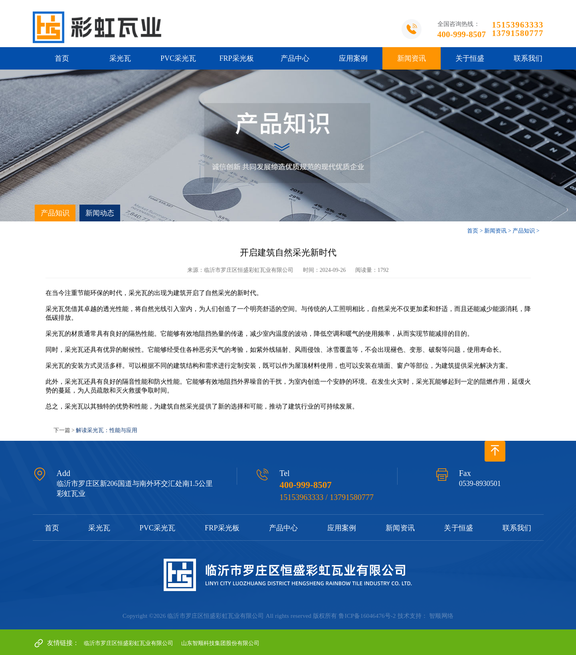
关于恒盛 (469, 58)
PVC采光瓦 (178, 58)
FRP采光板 (236, 58)
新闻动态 (99, 213)
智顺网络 (441, 616)
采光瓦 (120, 58)
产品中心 (295, 58)
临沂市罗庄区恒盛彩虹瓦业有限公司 (128, 643)
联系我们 (528, 58)
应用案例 (353, 58)
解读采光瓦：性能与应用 (106, 436)
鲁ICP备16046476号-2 (367, 616)
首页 (62, 58)
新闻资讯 (411, 58)
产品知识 (55, 213)
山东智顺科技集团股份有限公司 (220, 643)
